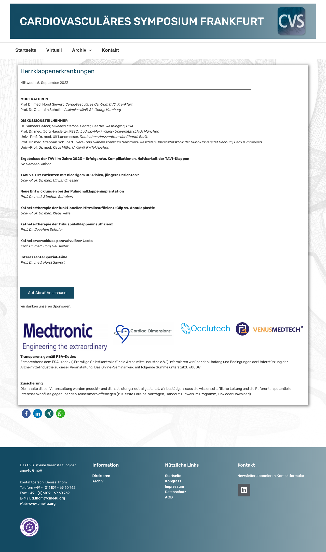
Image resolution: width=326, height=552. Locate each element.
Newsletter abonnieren (257, 476)
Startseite (25, 50)
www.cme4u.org (42, 504)
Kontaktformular (290, 476)
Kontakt (106, 50)
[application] (86, 50)
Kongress (173, 481)
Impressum (174, 486)
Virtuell (52, 50)
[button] (26, 413)
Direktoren (101, 476)
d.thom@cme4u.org (48, 498)
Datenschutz (175, 492)
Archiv (79, 50)
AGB (169, 497)
